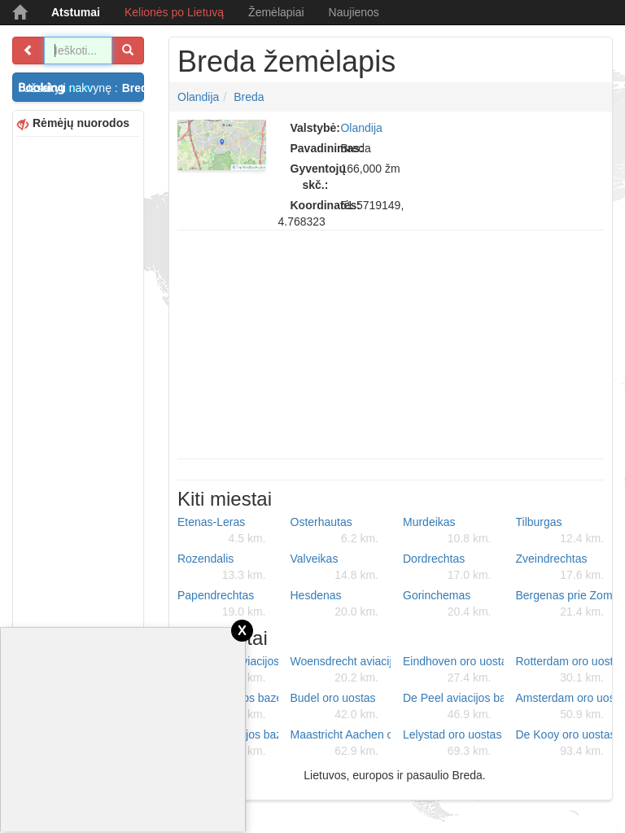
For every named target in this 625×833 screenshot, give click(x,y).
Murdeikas (447, 530)
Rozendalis (221, 567)
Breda (249, 96)
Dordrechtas (447, 567)
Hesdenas (335, 604)
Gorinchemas (447, 604)
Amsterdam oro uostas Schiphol (566, 706)
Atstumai (75, 12)
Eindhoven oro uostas (453, 670)
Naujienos (354, 12)
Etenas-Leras (221, 530)
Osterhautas (335, 530)
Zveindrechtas (560, 567)
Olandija (198, 96)
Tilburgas (560, 530)
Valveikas (335, 567)
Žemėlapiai (276, 12)
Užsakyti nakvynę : (83, 87)
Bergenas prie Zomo (566, 604)
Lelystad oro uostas (452, 743)
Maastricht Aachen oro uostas (341, 743)
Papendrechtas (221, 604)
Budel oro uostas (335, 706)
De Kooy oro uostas (566, 743)
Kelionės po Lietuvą (174, 12)
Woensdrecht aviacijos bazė (341, 670)
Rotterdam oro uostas (566, 670)
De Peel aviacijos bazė (453, 706)
